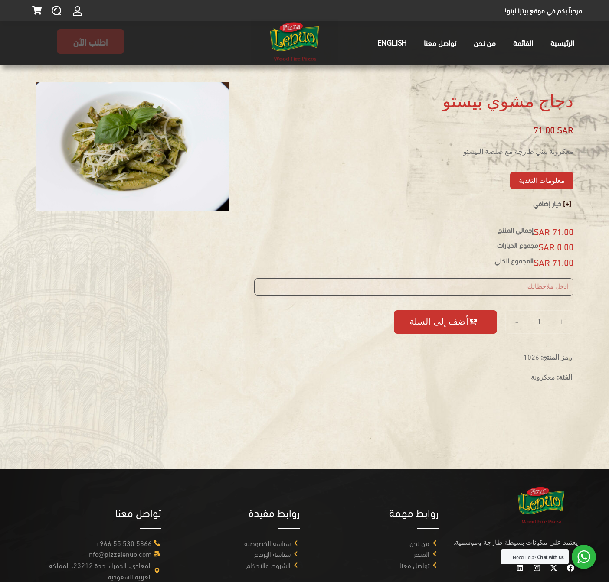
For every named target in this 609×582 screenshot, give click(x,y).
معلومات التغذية (542, 180)
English (391, 42)
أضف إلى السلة (438, 321)
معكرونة (543, 376)
